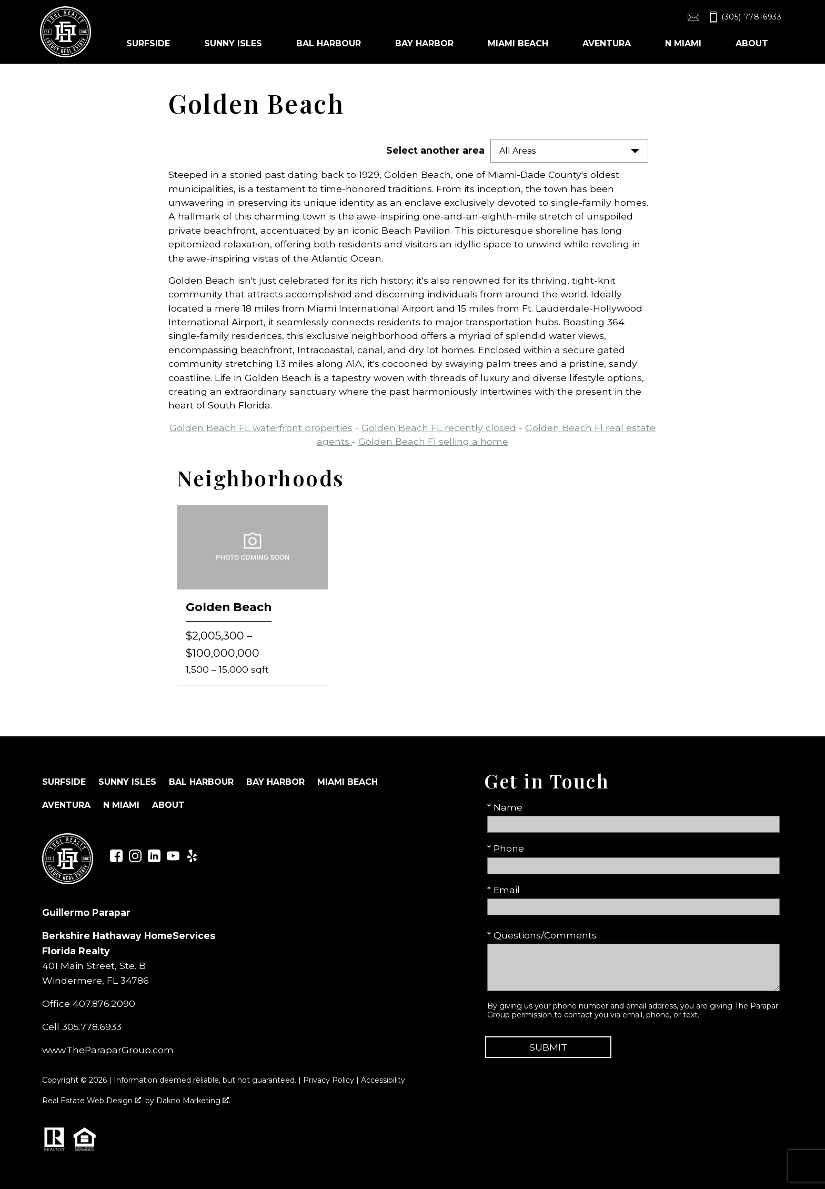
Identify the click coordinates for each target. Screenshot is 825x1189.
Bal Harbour (201, 782)
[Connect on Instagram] (135, 858)
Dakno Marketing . (193, 1100)
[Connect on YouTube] (173, 858)
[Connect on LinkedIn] (154, 858)
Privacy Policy (328, 1080)
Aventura (66, 805)
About (168, 805)
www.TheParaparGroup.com (108, 1049)
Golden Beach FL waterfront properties (261, 427)
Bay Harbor (275, 782)
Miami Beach (347, 782)
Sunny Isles (127, 782)
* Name (504, 807)
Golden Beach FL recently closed (438, 427)
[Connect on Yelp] (192, 858)
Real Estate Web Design (91, 1100)
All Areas (517, 151)
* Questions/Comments (542, 935)
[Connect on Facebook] (116, 858)
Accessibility (383, 1080)
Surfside (64, 782)
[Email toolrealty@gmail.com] (693, 17)
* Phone (505, 848)
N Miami (121, 805)
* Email (503, 889)
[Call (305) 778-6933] (744, 17)
